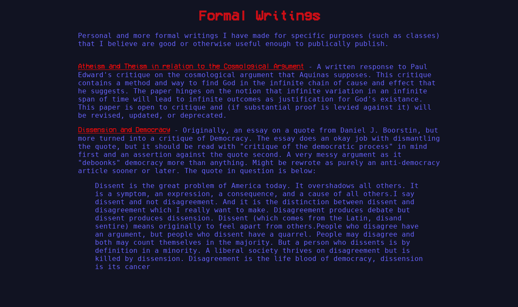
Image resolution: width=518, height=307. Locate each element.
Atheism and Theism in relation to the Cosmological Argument (191, 66)
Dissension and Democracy (124, 130)
